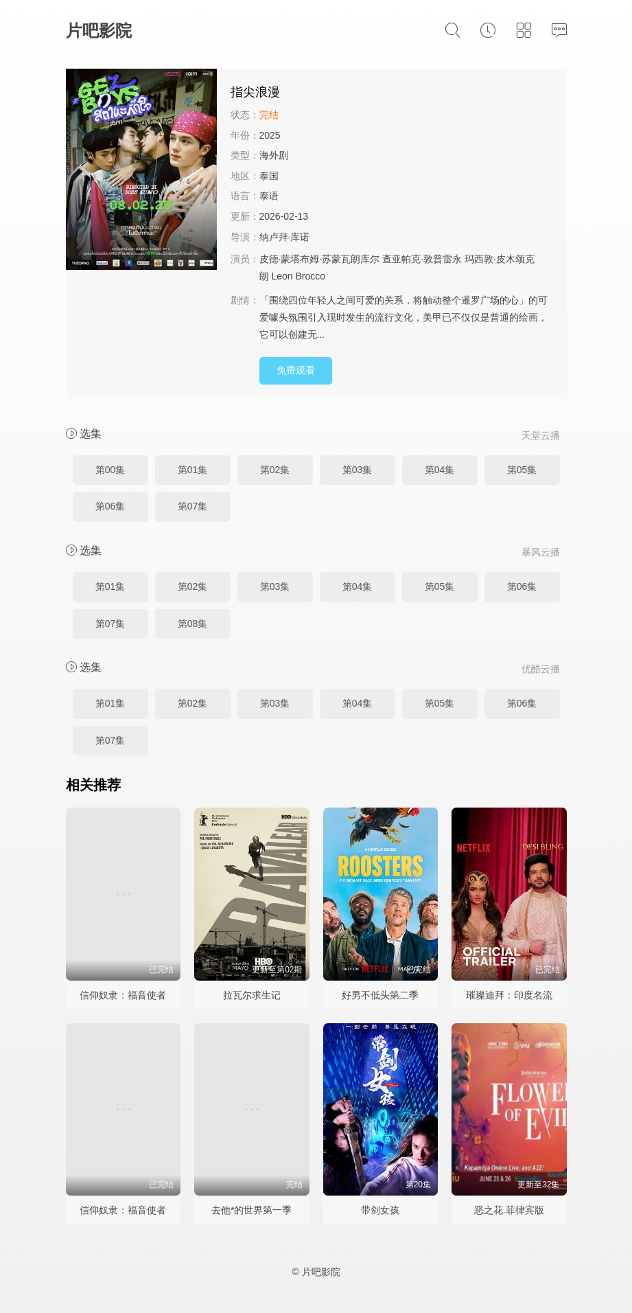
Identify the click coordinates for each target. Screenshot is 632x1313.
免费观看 (296, 370)
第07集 (193, 506)
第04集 (440, 469)
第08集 (193, 623)
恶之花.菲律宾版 (509, 1209)
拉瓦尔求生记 (252, 995)
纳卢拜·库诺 (284, 236)
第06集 (110, 506)
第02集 (275, 469)
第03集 (357, 469)
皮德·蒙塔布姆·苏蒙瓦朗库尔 (319, 258)
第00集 (110, 469)
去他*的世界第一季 (251, 1209)
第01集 (193, 469)
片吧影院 (99, 30)
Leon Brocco (298, 276)
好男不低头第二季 (380, 995)
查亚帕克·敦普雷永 (422, 258)
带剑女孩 (380, 1209)
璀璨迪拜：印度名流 (509, 995)
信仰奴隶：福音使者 (123, 995)
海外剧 (273, 155)
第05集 (522, 469)
